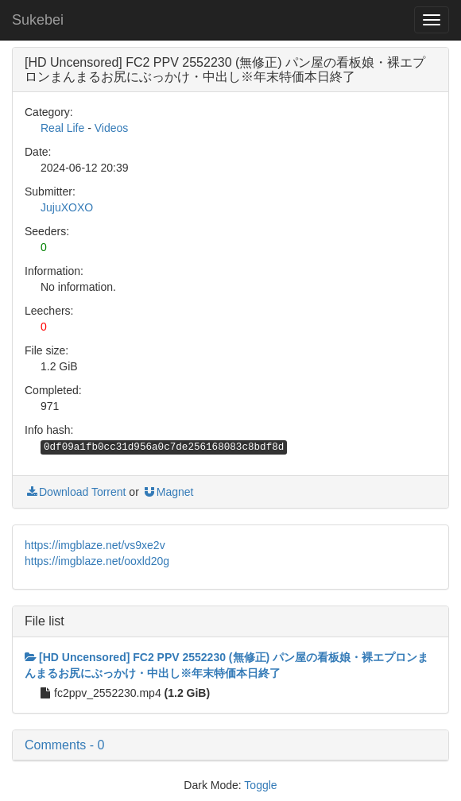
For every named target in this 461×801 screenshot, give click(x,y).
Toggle (260, 785)
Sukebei (38, 20)
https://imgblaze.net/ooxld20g (97, 561)
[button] (230, 745)
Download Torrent (75, 492)
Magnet (168, 492)
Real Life (62, 128)
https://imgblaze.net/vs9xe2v (95, 545)
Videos (112, 128)
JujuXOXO (67, 207)
